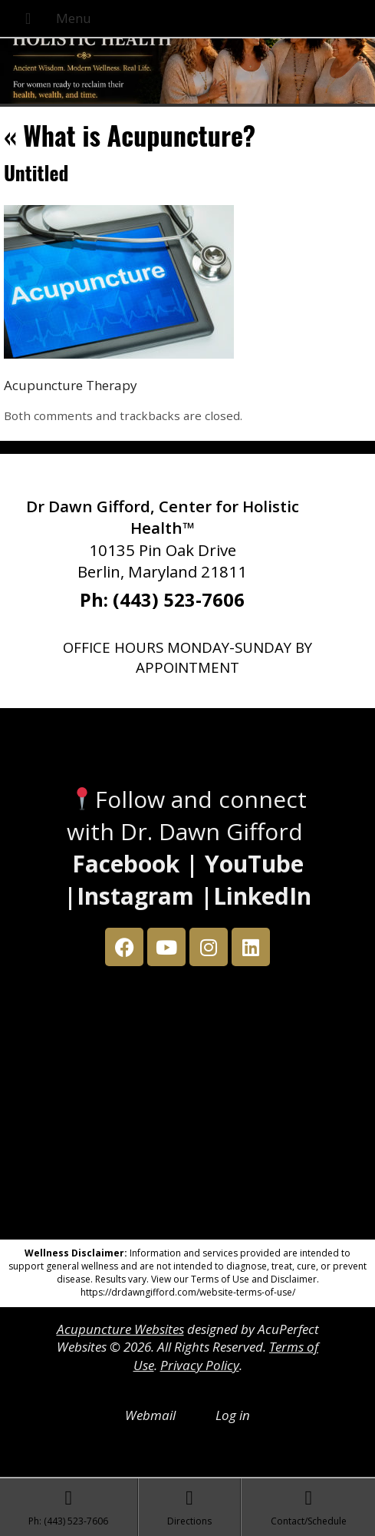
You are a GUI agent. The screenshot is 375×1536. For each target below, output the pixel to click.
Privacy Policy (199, 1365)
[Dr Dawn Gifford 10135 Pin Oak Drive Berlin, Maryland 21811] (187, 1107)
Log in (232, 1415)
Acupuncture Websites (120, 1329)
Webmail (150, 1415)
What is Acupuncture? (129, 134)
